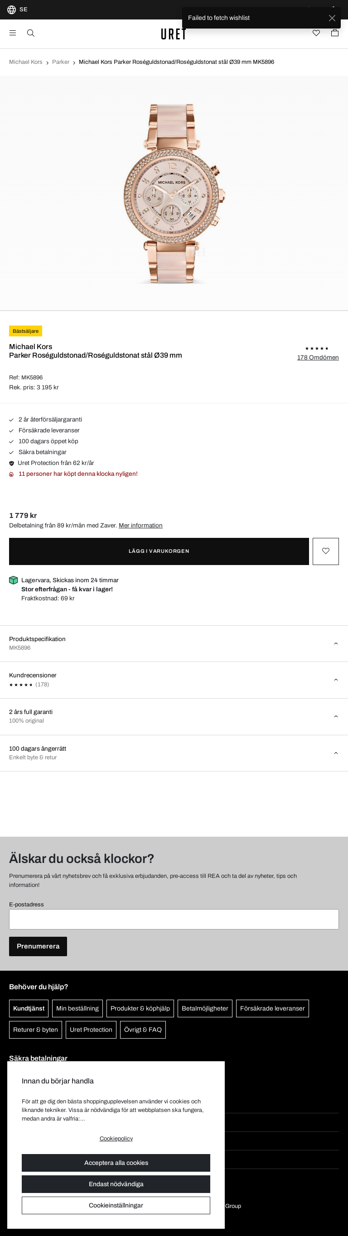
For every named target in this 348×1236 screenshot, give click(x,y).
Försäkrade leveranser (44, 430)
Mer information (141, 525)
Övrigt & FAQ (143, 1029)
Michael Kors (26, 62)
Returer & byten (35, 1029)
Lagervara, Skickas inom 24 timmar (70, 585)
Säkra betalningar (38, 452)
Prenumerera (38, 946)
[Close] (332, 18)
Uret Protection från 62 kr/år (51, 463)
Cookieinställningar (116, 1205)
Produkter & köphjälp (140, 1008)
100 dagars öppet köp (43, 441)
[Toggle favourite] (326, 551)
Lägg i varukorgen (159, 551)
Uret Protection (91, 1029)
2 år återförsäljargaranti (45, 419)
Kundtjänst (28, 1008)
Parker (60, 62)
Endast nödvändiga (116, 1184)
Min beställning (77, 1008)
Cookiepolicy (116, 1138)
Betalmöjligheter (205, 1008)
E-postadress (26, 904)
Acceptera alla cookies (116, 1162)
